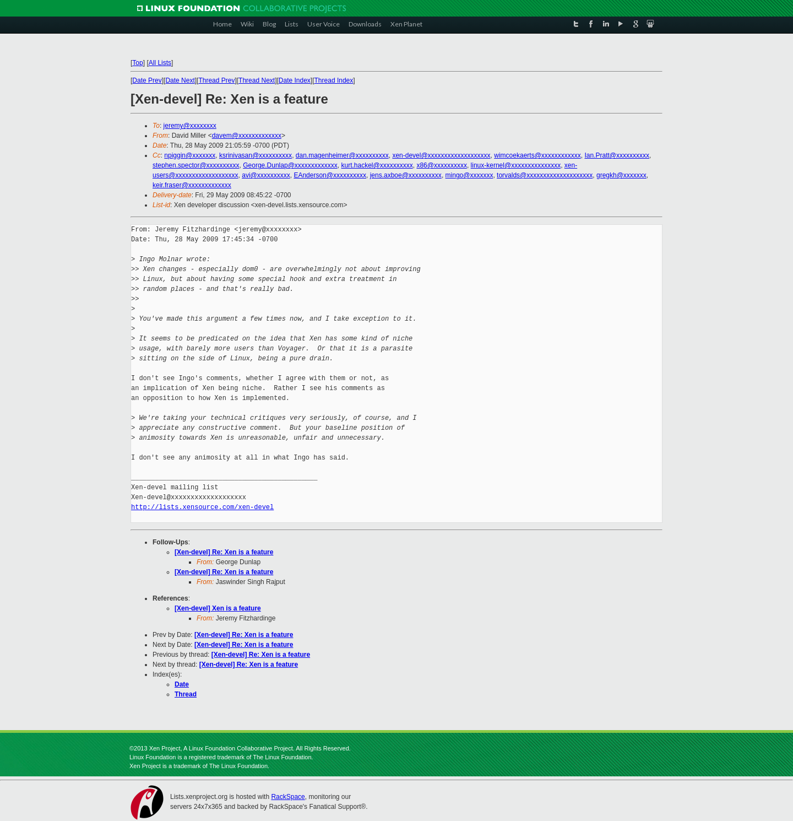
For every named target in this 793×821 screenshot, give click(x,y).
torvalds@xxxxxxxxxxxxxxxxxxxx (545, 175)
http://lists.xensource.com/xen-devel (202, 507)
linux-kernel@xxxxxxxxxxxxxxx (516, 165)
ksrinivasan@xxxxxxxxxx (255, 155)
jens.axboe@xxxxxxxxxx (406, 175)
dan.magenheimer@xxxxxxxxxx (342, 155)
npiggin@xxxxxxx (189, 155)
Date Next (179, 80)
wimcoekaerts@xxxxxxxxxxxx (537, 155)
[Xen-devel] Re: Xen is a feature (224, 552)
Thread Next (256, 80)
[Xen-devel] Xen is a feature (218, 608)
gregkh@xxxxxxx (621, 175)
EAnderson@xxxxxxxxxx (330, 175)
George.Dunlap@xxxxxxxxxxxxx (290, 165)
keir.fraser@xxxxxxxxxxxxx (192, 185)
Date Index (295, 80)
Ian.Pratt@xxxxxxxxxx (617, 155)
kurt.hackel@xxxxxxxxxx (377, 165)
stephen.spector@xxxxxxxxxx (196, 165)
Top (137, 63)
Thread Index (334, 80)
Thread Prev (216, 80)
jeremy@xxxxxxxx (190, 125)
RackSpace (288, 797)
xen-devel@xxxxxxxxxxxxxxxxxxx (441, 155)
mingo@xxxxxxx (469, 175)
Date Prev (146, 80)
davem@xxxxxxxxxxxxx (246, 135)
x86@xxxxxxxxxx (441, 165)
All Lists (160, 63)
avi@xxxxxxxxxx (266, 175)
